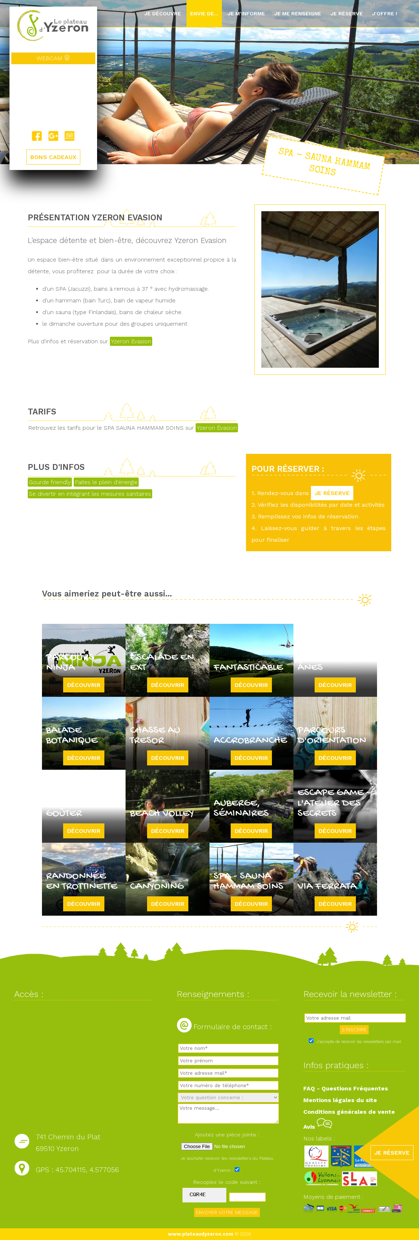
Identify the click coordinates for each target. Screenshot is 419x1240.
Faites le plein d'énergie (106, 482)
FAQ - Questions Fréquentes (345, 1088)
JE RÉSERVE (332, 493)
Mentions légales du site (340, 1100)
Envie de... (204, 13)
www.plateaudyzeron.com (200, 1234)
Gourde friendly (50, 482)
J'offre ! (384, 13)
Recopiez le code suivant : (227, 1182)
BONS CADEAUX (53, 157)
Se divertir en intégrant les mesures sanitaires (90, 493)
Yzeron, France (53, 97)
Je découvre (162, 13)
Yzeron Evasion (131, 341)
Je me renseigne (297, 13)
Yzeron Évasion (217, 427)
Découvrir (83, 684)
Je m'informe (246, 13)
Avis (317, 1126)
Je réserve (346, 13)
